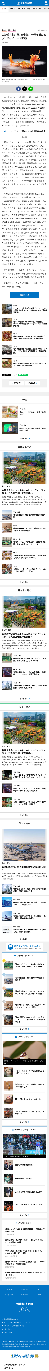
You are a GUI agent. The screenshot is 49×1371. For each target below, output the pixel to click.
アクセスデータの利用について (14, 1326)
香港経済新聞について (11, 1319)
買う (28, 9)
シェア (14, 375)
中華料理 (5, 42)
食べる (12, 9)
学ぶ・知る (12, 30)
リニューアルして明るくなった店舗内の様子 (26, 131)
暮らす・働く (37, 9)
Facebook (21, 1309)
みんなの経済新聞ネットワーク (25, 1356)
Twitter (27, 1309)
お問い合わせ (8, 1329)
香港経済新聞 (24, 3)
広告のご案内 (8, 1332)
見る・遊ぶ (21, 9)
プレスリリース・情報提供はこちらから (17, 1322)
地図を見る (24, 295)
